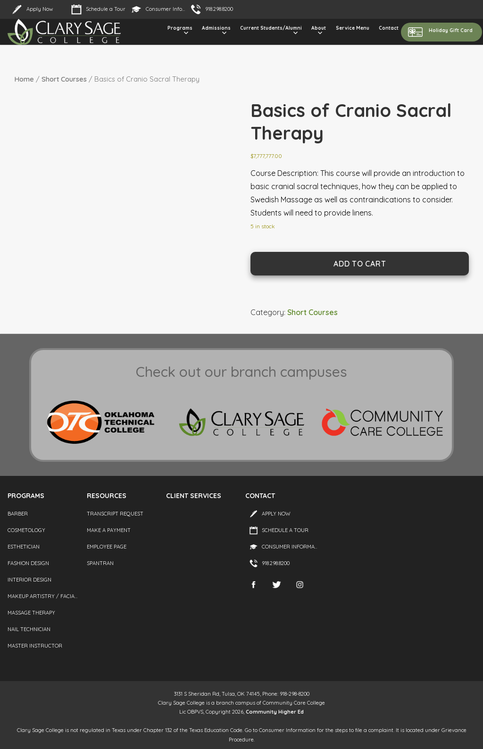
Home (24, 79)
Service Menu (352, 28)
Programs (179, 28)
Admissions (216, 28)
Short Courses (64, 79)
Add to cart (359, 263)
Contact (389, 28)
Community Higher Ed (275, 711)
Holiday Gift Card (451, 30)
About (318, 28)
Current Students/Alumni (271, 28)
